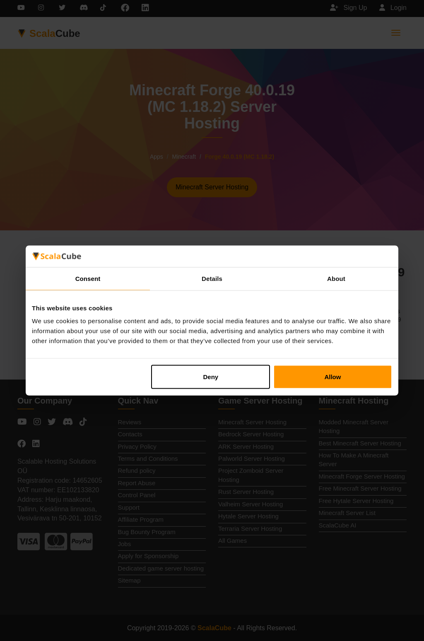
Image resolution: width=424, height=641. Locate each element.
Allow (332, 376)
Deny (211, 376)
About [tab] (336, 278)
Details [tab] (212, 278)
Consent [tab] (88, 278)
